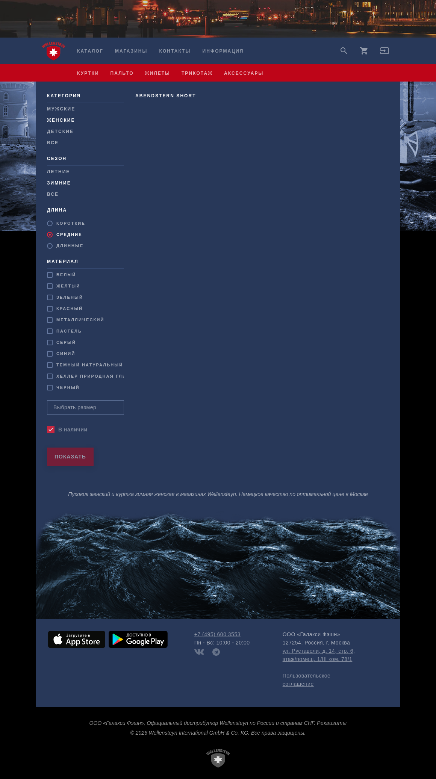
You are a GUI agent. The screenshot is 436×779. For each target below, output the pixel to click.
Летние (58, 171)
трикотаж (197, 73)
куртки (88, 73)
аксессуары (243, 73)
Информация (223, 51)
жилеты (157, 73)
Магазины (131, 51)
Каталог (90, 51)
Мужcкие (61, 109)
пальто (122, 73)
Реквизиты (332, 723)
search (343, 50)
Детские (60, 131)
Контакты (175, 51)
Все (53, 142)
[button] (384, 53)
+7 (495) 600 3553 (217, 634)
